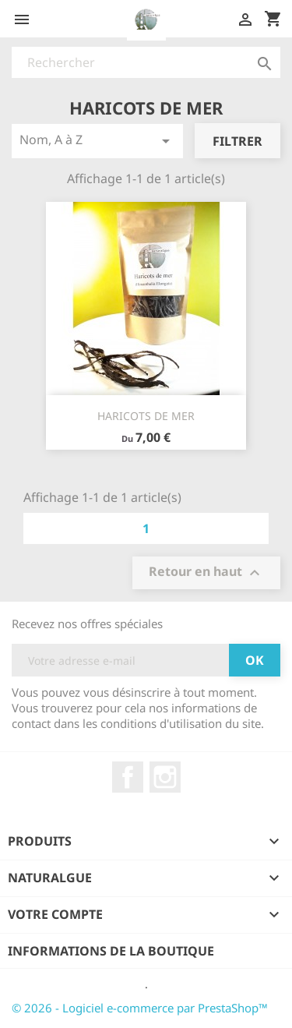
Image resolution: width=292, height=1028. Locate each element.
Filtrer (237, 141)
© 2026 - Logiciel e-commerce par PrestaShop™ (140, 1008)
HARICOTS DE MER (146, 415)
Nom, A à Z (97, 140)
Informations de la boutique (111, 950)
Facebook (127, 777)
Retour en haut (206, 573)
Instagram (165, 777)
